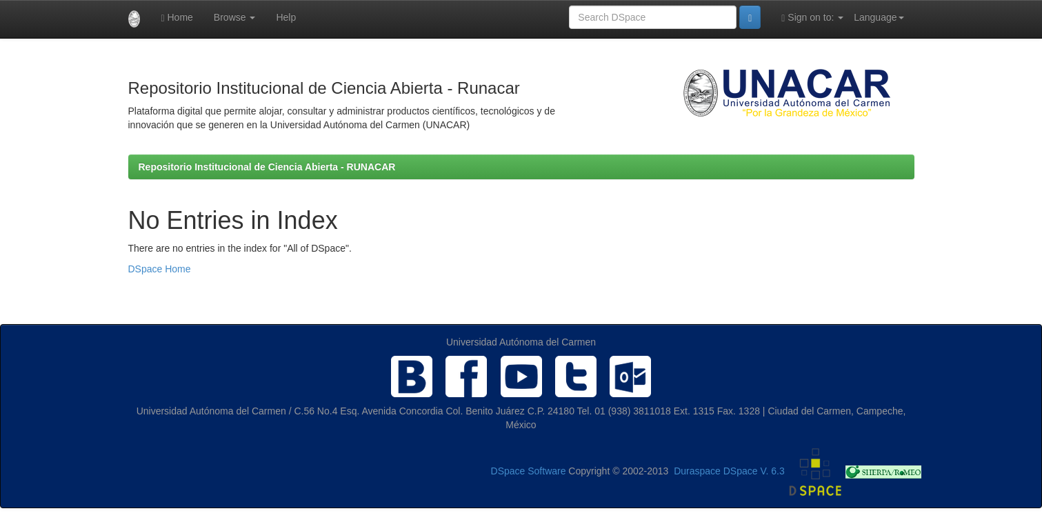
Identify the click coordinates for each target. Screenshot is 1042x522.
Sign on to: (812, 17)
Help (286, 17)
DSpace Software (528, 470)
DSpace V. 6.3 (754, 470)
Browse (235, 17)
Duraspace (697, 470)
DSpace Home (159, 268)
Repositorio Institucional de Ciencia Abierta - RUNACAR (267, 166)
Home (176, 17)
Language (878, 17)
